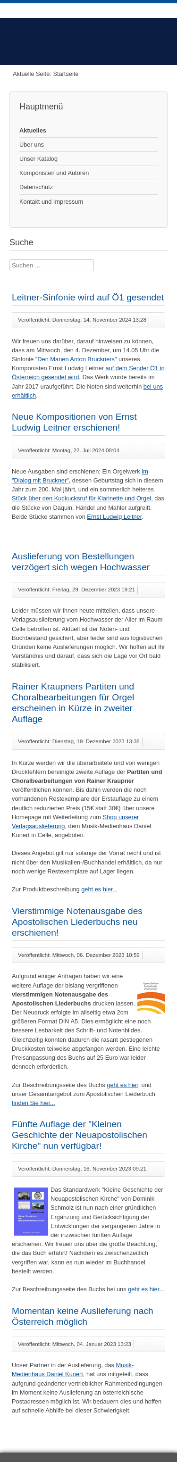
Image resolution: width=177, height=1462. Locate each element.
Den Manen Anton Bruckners (76, 359)
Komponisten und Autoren (54, 172)
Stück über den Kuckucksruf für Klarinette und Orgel (81, 498)
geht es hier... (99, 889)
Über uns (31, 144)
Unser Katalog (38, 158)
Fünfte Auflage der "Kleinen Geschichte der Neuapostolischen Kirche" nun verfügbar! (79, 1135)
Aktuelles (32, 130)
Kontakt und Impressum (51, 201)
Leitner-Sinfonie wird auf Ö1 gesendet (88, 297)
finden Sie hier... (33, 1102)
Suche (9, 259)
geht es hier (122, 1084)
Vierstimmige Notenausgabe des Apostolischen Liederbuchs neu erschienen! (77, 922)
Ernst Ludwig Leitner (114, 516)
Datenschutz (36, 187)
